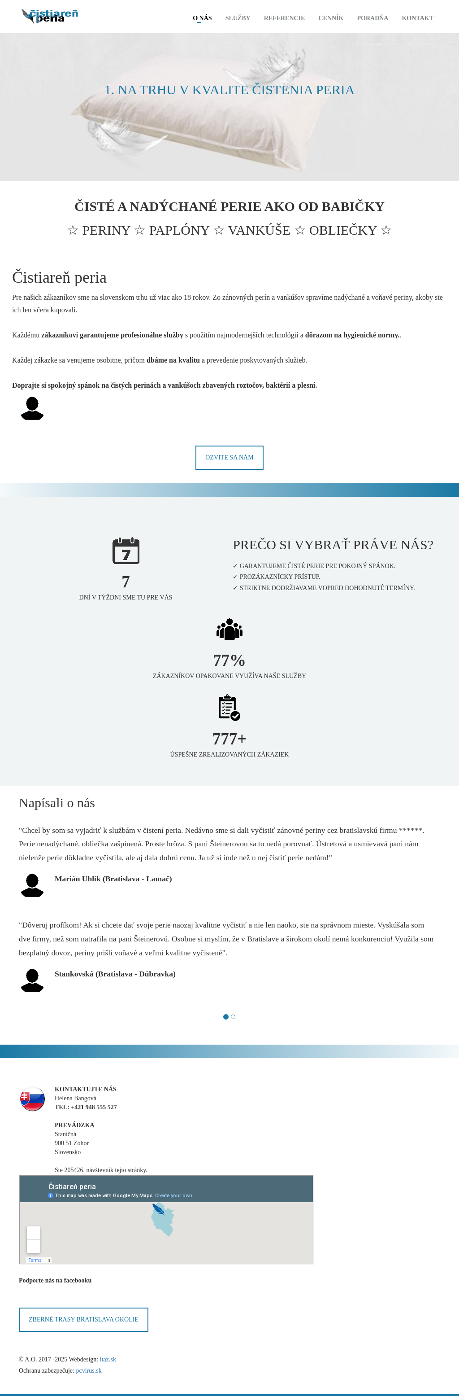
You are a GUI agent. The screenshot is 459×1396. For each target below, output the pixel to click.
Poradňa (372, 18)
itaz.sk (108, 1359)
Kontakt (417, 18)
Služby (238, 18)
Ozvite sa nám (229, 457)
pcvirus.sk (88, 1370)
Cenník (330, 18)
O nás (202, 18)
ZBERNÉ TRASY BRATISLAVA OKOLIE (84, 1319)
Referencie (284, 18)
